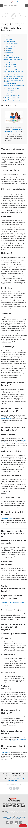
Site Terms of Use (13, 817)
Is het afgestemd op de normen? (12, 99)
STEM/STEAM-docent (11, 45)
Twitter (14, 788)
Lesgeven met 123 (19, 23)
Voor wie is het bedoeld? (9, 41)
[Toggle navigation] (3, 2)
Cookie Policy (19, 817)
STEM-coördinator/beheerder (12, 46)
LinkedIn (17, 788)
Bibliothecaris (9, 50)
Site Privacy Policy (6, 817)
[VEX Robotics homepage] (11, 1)
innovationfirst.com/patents (20, 816)
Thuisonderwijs (9, 55)
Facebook (10, 788)
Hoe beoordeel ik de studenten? (12, 97)
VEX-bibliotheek (5, 23)
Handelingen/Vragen (11, 92)
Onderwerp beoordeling (11, 64)
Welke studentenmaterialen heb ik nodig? (13, 78)
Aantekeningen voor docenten (12, 88)
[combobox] (14, 5)
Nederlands (20, 1)
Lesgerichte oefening (10, 62)
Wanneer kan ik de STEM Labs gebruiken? (13, 61)
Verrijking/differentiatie (11, 66)
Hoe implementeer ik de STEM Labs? (12, 69)
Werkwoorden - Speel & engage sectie (14, 76)
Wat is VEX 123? (8, 39)
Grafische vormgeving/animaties (13, 95)
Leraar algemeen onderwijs (11, 43)
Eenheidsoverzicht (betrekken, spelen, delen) (15, 74)
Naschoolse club (9, 52)
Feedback (23, 826)
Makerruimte (9, 48)
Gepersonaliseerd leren (11, 68)
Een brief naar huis (6, 752)
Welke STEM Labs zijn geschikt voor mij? (13, 59)
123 (12, 23)
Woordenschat (10, 90)
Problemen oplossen (11, 93)
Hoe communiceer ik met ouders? (12, 100)
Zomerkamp (8, 54)
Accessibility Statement (16, 818)
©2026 (8, 812)
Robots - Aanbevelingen (11, 83)
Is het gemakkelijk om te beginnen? (12, 57)
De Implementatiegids (7, 518)
